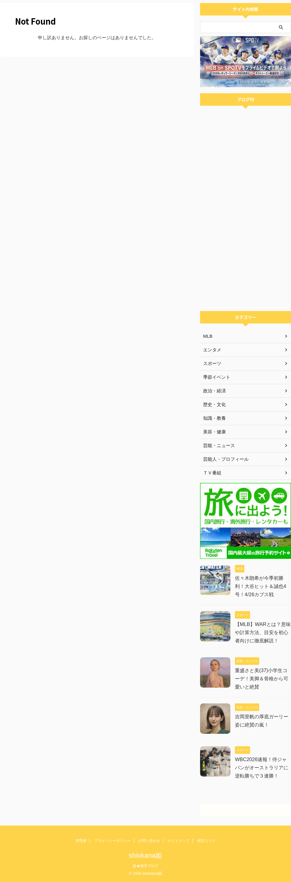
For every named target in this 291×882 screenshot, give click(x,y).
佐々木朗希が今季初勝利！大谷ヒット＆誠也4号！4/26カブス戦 (260, 586)
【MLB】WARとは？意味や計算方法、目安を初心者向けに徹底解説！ (262, 632)
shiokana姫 (145, 855)
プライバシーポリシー (112, 841)
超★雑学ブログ (145, 866)
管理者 (80, 841)
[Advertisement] (245, 270)
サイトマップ (178, 841)
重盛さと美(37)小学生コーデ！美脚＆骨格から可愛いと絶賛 (261, 678)
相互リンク (206, 841)
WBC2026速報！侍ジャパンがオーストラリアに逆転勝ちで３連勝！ (263, 767)
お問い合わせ (149, 841)
